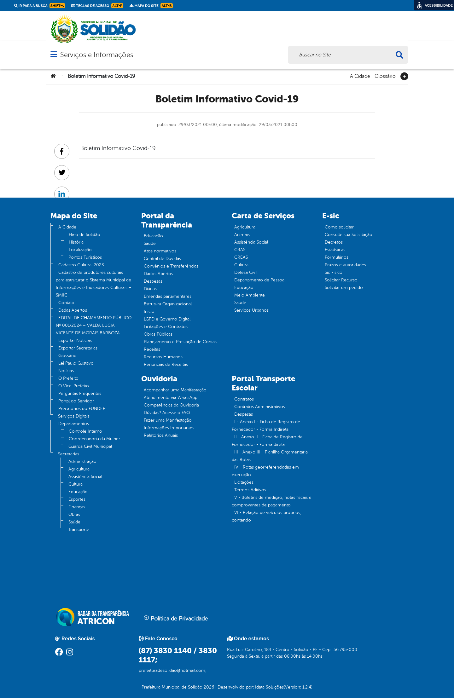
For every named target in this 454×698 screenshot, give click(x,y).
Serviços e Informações (96, 55)
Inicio (149, 311)
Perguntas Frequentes (79, 393)
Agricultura (79, 469)
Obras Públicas (158, 334)
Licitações (243, 482)
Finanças (76, 507)
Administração (82, 461)
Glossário (385, 75)
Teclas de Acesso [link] (97, 5)
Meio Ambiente (249, 295)
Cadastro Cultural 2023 (81, 264)
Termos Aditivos (250, 489)
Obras (74, 514)
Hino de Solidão (84, 234)
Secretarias (68, 454)
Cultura (75, 484)
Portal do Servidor (76, 401)
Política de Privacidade (175, 618)
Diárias (150, 288)
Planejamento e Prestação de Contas (180, 341)
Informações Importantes (169, 427)
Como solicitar (339, 227)
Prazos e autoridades (345, 264)
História (76, 242)
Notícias (66, 370)
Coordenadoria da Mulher (94, 438)
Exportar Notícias (75, 340)
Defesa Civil (245, 272)
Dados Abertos (158, 273)
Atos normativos (160, 251)
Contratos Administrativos (259, 406)
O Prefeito (68, 378)
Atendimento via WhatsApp (170, 397)
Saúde (74, 522)
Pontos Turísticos (85, 257)
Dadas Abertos (72, 310)
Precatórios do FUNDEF (81, 408)
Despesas (153, 281)
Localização (80, 249)
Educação (78, 491)
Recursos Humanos (163, 357)
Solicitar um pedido (344, 287)
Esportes (76, 499)
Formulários (336, 257)
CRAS (239, 249)
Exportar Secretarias (77, 348)
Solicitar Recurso (341, 280)
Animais (242, 234)
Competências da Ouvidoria (171, 405)
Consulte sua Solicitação (348, 234)
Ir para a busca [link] (39, 5)
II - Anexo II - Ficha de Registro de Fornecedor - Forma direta (267, 441)
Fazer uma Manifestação (168, 420)
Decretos (334, 242)
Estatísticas (335, 249)
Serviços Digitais (74, 416)
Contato (66, 302)
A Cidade (360, 75)
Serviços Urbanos (251, 310)
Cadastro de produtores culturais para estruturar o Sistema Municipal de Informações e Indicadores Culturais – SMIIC (93, 283)
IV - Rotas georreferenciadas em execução (265, 471)
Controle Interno (85, 431)
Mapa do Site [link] (151, 5)
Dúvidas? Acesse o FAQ (167, 412)
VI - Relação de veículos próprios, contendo (266, 516)
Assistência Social (85, 476)
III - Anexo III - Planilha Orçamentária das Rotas (270, 456)
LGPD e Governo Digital (167, 319)
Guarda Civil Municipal (90, 446)
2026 (208, 687)
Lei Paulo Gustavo (76, 363)
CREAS (241, 257)
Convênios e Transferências (171, 266)
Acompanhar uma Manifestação (175, 390)
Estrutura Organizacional (168, 304)
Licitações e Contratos (166, 326)
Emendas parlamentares (167, 296)
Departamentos (73, 423)
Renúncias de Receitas (166, 364)
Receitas (152, 349)
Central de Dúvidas (162, 258)
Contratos (244, 399)
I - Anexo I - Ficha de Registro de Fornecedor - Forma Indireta (266, 425)
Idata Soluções (269, 687)
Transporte (78, 529)
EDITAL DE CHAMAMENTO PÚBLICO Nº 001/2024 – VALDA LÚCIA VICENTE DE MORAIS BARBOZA (93, 325)
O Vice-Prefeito (73, 386)
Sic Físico (333, 272)
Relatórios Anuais (161, 435)
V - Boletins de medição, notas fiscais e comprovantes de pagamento (271, 501)
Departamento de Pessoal (259, 280)
